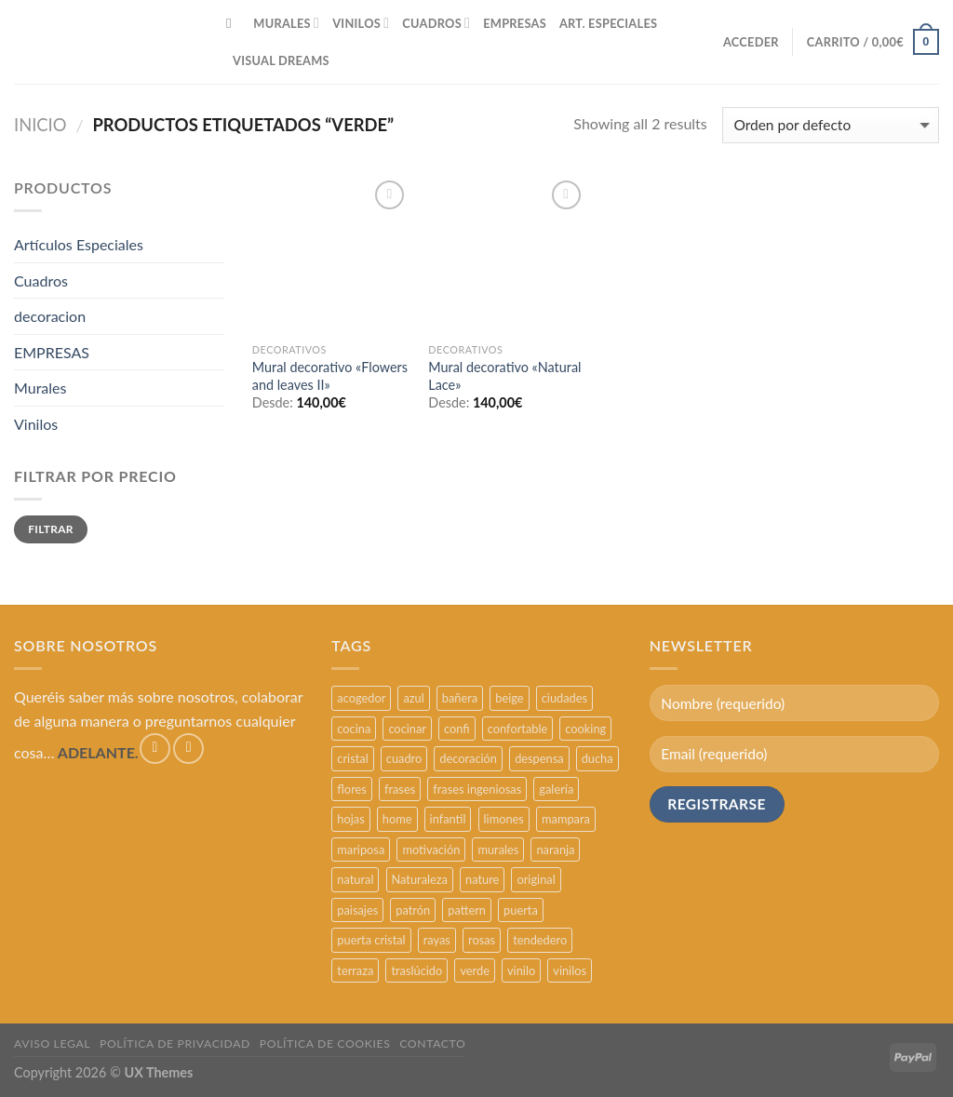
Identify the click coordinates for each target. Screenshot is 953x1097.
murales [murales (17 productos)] (497, 849)
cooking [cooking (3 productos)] (585, 728)
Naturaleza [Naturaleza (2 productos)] (420, 879)
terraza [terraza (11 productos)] (355, 970)
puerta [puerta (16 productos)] (520, 910)
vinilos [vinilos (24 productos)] (569, 970)
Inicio (40, 124)
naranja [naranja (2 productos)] (555, 849)
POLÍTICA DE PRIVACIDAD (175, 1043)
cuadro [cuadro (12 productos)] (404, 758)
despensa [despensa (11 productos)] (539, 758)
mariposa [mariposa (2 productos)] (360, 849)
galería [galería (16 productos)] (556, 789)
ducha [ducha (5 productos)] (597, 758)
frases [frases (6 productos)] (399, 789)
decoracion (50, 316)
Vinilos (36, 424)
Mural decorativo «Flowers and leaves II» (330, 376)
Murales (40, 387)
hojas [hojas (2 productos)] (350, 818)
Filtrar (51, 529)
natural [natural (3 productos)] (355, 879)
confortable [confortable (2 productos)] (517, 728)
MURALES (286, 23)
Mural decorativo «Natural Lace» (504, 376)
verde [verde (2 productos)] (475, 970)
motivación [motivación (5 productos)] (431, 849)
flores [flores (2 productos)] (352, 789)
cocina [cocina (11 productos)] (353, 728)
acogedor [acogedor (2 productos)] (361, 697)
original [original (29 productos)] (536, 879)
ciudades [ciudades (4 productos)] (564, 697)
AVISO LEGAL (52, 1043)
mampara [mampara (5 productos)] (566, 818)
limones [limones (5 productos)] (504, 818)
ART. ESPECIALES (608, 23)
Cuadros (41, 280)
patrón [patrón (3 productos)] (413, 910)
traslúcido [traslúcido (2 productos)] (416, 970)
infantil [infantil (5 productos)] (448, 818)
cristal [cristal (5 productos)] (352, 758)
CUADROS (436, 23)
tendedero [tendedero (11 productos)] (540, 939)
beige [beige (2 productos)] (509, 697)
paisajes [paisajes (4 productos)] (357, 910)
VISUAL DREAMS (281, 60)
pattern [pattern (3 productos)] (467, 910)
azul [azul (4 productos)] (413, 697)
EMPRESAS (514, 23)
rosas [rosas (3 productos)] (481, 939)
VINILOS (360, 23)
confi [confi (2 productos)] (457, 728)
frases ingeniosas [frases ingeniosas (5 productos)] (477, 789)
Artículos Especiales (78, 244)
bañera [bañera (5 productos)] (459, 697)
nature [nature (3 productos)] (482, 879)
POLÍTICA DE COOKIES (325, 1043)
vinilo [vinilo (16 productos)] (521, 970)
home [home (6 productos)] (397, 818)
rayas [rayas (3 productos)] (436, 939)
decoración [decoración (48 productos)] (468, 758)
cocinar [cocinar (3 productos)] (407, 728)
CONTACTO (432, 1043)
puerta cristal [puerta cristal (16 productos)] (371, 939)
